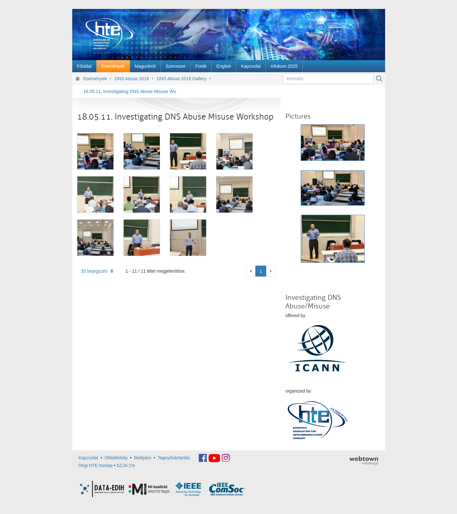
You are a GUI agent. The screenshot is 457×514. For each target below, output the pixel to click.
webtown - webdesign (363, 460)
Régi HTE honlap (96, 465)
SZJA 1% (126, 465)
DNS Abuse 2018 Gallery (182, 78)
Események (95, 78)
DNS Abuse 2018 (132, 78)
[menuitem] (84, 66)
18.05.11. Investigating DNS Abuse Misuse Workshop (129, 91)
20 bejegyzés (97, 271)
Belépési (142, 457)
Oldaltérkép (116, 457)
